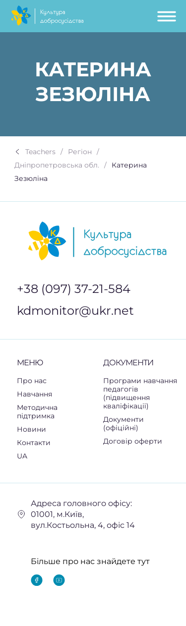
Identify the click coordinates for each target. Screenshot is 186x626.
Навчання (40, 394)
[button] (55, 394)
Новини (31, 429)
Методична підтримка (55, 411)
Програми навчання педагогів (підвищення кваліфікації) (140, 393)
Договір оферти (132, 441)
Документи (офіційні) (123, 423)
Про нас (32, 380)
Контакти (34, 442)
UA (27, 456)
